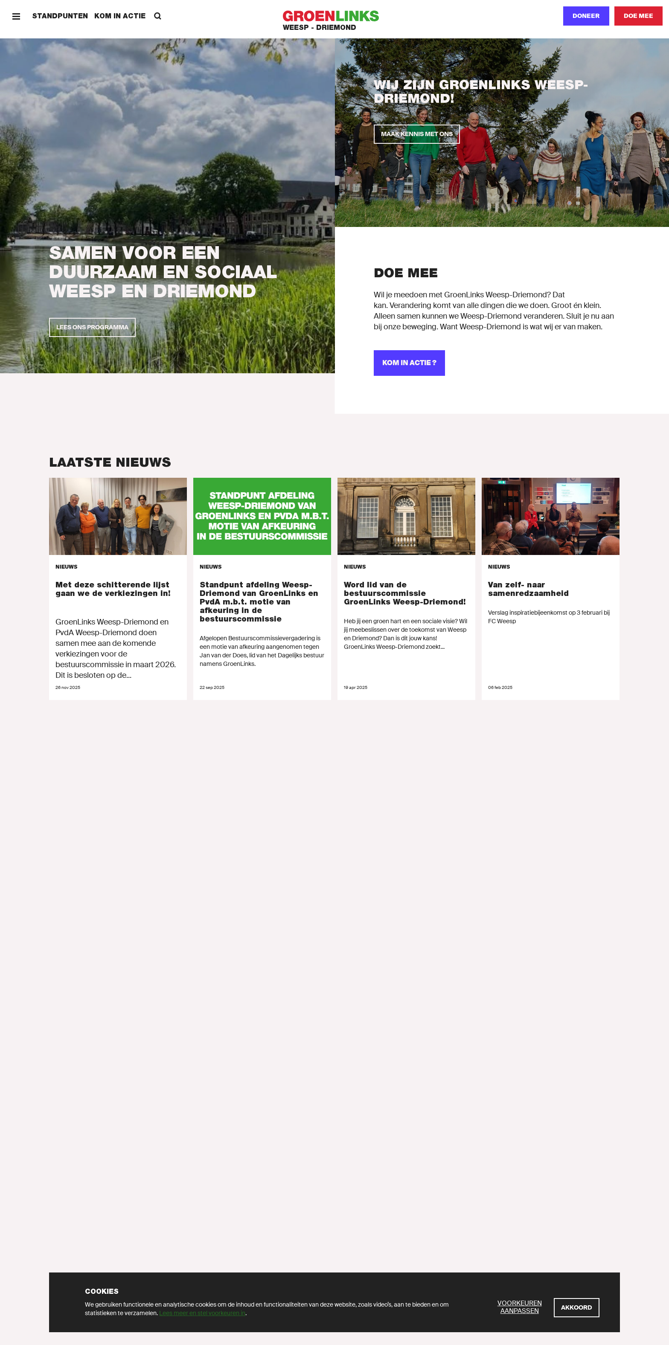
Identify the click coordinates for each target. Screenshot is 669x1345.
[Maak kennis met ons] (417, 134)
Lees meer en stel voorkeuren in (202, 1313)
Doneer (586, 16)
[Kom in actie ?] (409, 363)
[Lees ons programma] (92, 327)
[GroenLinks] (335, 16)
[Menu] (16, 16)
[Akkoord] (576, 1307)
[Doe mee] (638, 16)
